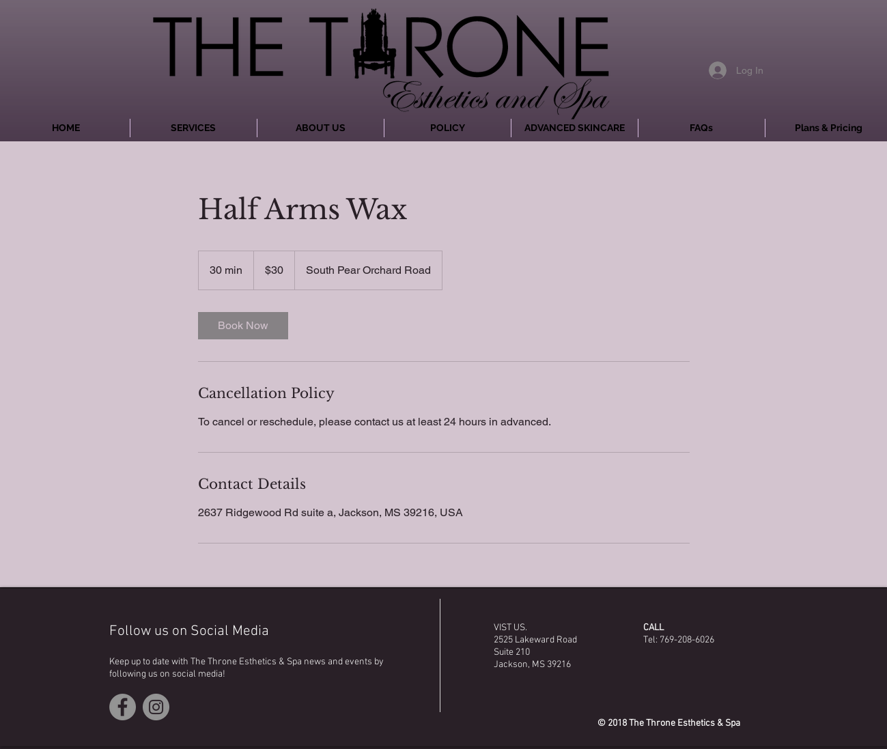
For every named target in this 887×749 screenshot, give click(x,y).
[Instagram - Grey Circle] (156, 707)
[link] (243, 325)
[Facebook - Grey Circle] (122, 707)
